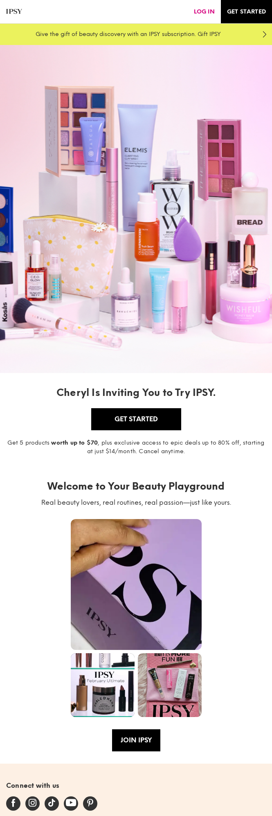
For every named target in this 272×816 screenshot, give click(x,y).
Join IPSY (136, 740)
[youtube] (71, 803)
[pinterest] (90, 803)
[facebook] (13, 803)
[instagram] (32, 803)
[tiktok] (52, 803)
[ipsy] (14, 12)
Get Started (136, 419)
